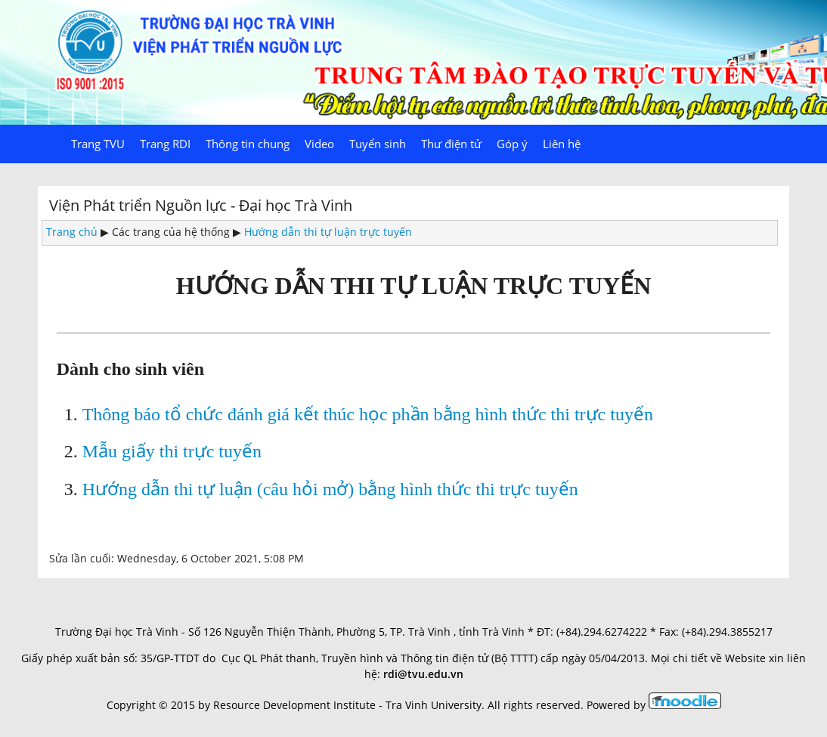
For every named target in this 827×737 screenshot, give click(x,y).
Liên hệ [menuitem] (562, 143)
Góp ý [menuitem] (512, 143)
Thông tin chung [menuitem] (248, 143)
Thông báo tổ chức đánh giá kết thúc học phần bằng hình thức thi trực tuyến (367, 414)
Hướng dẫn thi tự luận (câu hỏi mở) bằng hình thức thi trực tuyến (330, 489)
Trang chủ (72, 232)
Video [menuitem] (319, 143)
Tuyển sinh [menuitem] (377, 143)
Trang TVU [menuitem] (98, 143)
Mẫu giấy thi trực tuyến (172, 451)
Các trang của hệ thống (171, 232)
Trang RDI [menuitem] (165, 143)
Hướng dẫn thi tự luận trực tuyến (328, 232)
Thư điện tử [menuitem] (451, 143)
